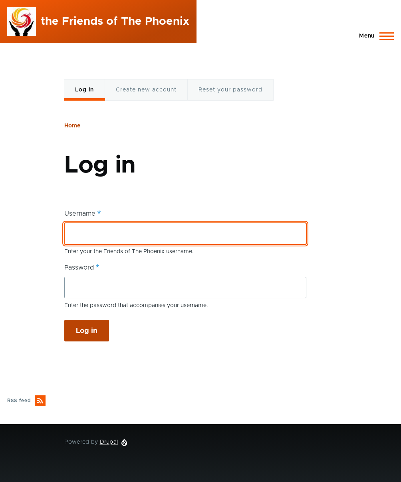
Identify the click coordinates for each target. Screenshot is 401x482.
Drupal (109, 442)
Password (79, 267)
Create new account (146, 90)
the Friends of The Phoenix (115, 21)
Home (72, 126)
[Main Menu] (374, 36)
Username (79, 213)
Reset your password (230, 90)
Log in (85, 94)
